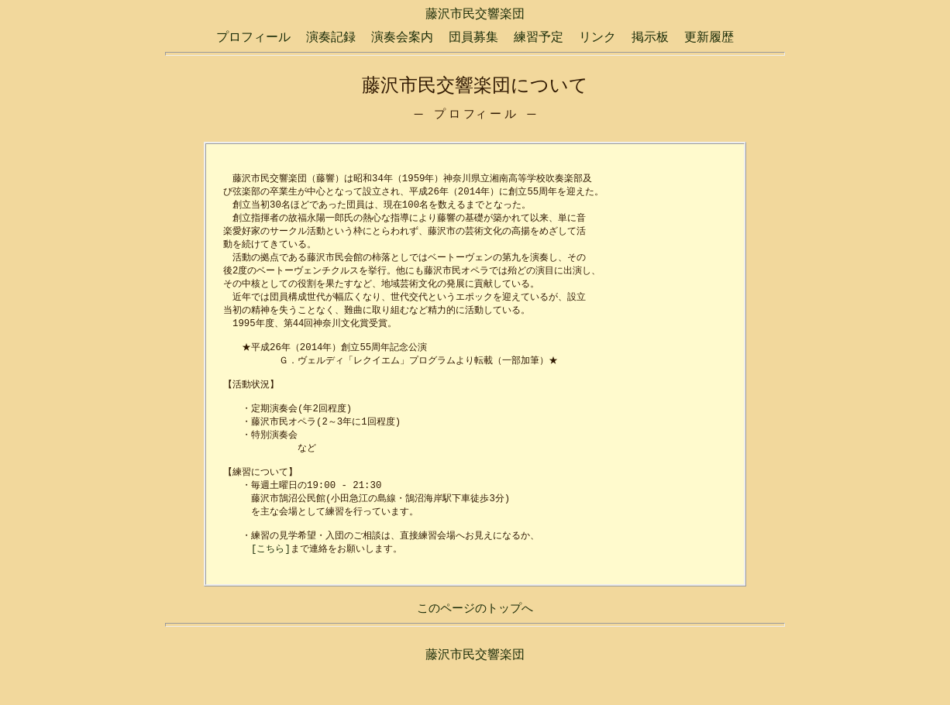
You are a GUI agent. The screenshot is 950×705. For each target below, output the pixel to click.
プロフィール (253, 36)
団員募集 (473, 36)
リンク (597, 36)
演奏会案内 (402, 36)
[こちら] (271, 581)
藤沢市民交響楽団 (475, 13)
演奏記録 (331, 36)
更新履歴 (709, 36)
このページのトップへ (475, 643)
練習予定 (538, 36)
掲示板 (650, 36)
